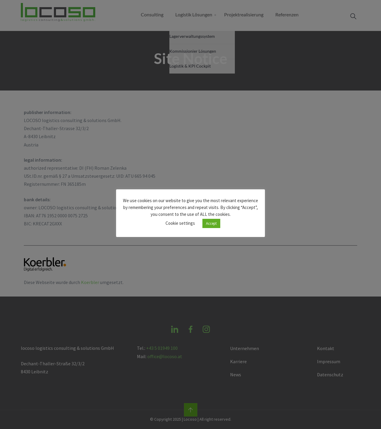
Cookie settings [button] (180, 223)
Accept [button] (211, 223)
